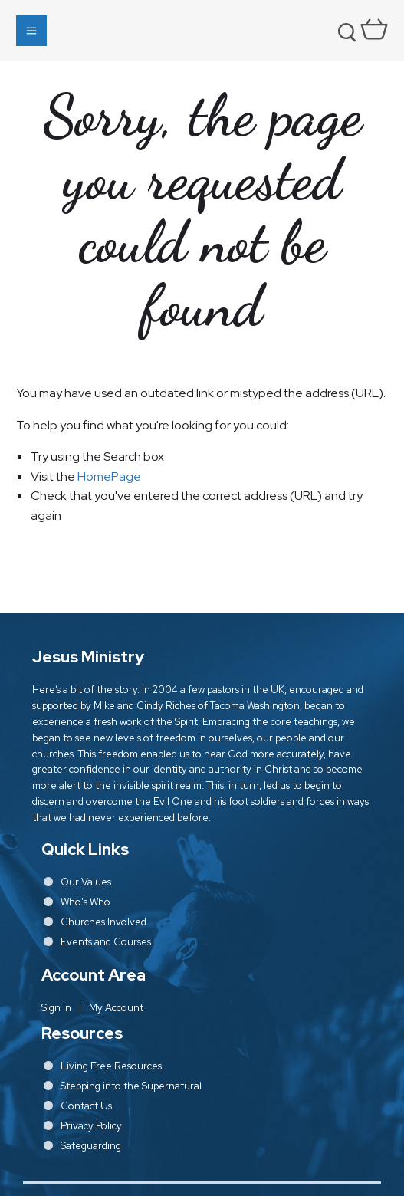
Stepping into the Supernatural (131, 1085)
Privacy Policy (91, 1125)
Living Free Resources (111, 1066)
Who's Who (85, 902)
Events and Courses (106, 941)
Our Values (86, 882)
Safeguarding (91, 1145)
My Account (116, 1007)
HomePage (109, 476)
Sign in (56, 1007)
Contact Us (86, 1105)
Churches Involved (103, 921)
